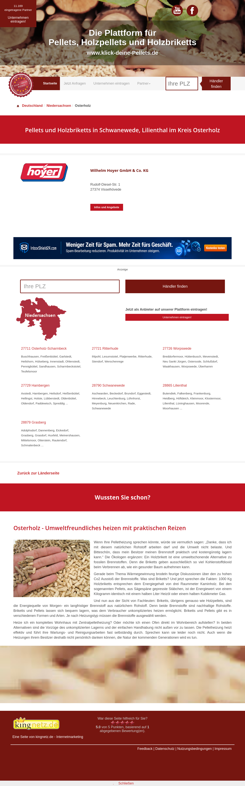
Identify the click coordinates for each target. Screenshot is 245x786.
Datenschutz (164, 749)
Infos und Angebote (106, 207)
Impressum (223, 749)
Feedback (145, 749)
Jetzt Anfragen (75, 83)
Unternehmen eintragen (111, 83)
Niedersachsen (59, 106)
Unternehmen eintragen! (177, 317)
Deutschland (29, 106)
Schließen (126, 783)
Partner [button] (143, 83)
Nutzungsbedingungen (194, 749)
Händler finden (216, 84)
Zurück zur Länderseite (38, 473)
